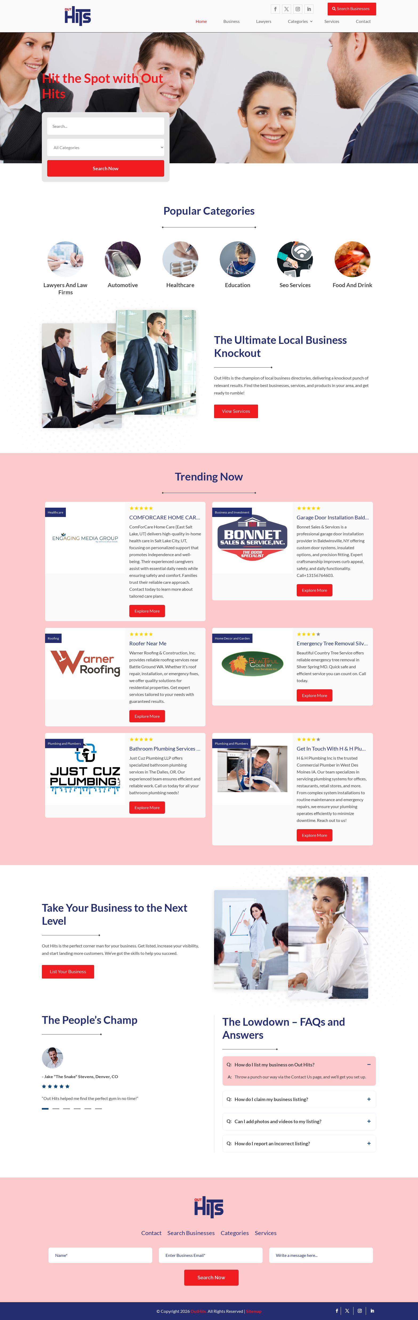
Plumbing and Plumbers (64, 743)
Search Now (105, 168)
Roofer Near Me (147, 643)
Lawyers (263, 21)
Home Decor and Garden (232, 638)
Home (201, 21)
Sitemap (254, 1311)
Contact (363, 21)
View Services (236, 411)
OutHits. (199, 1311)
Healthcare (55, 512)
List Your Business (68, 971)
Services (331, 21)
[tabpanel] (123, 1080)
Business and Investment (232, 512)
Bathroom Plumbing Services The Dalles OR (179, 748)
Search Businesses (353, 9)
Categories (298, 21)
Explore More (147, 610)
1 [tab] (45, 1109)
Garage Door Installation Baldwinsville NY (345, 517)
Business (231, 21)
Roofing (53, 638)
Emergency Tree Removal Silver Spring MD (346, 643)
